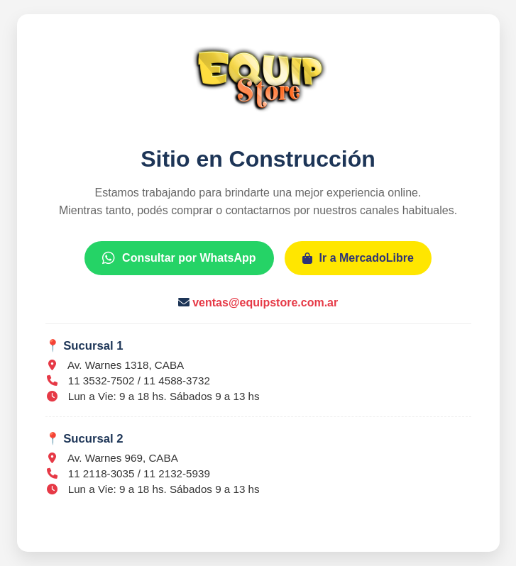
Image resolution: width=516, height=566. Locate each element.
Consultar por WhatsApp (179, 258)
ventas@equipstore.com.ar (265, 302)
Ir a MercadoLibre (358, 258)
